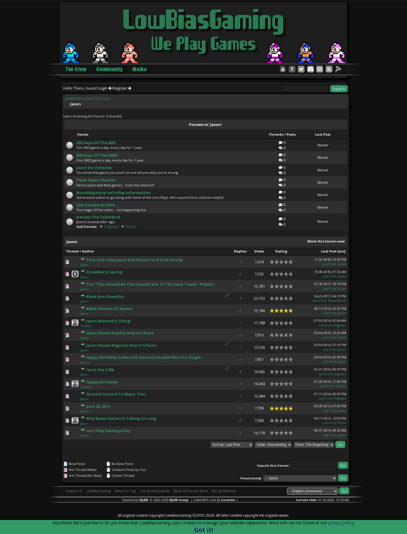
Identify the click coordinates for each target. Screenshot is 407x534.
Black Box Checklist (105, 296)
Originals (111, 226)
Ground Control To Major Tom (116, 394)
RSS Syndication (223, 490)
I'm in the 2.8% (100, 369)
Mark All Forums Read (190, 490)
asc (341, 251)
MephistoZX (337, 300)
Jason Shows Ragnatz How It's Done (121, 345)
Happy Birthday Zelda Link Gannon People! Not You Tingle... (145, 357)
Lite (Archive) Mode (154, 490)
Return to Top (125, 490)
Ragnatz (340, 325)
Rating (281, 251)
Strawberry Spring (104, 271)
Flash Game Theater (96, 180)
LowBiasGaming (98, 490)
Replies (240, 251)
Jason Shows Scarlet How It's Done (120, 333)
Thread (72, 251)
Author (88, 251)
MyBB (143, 500)
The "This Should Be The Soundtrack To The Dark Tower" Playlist (150, 284)
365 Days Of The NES (96, 142)
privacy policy (341, 522)
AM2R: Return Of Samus (109, 308)
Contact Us (73, 490)
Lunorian (228, 500)
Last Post (329, 251)
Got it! (203, 530)
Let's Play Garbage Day (108, 430)
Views (259, 251)
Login (105, 88)
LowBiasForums (78, 98)
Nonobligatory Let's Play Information (113, 192)
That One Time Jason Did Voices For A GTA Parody (134, 259)
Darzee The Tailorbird (98, 217)
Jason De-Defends (94, 167)
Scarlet (85, 326)
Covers (130, 226)
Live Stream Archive (95, 205)
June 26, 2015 (98, 406)
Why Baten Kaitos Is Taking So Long (121, 418)
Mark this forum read (326, 241)
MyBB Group (179, 500)
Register (121, 88)
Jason (84, 264)
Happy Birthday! (102, 382)
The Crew (102, 98)
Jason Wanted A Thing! (108, 321)
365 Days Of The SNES (97, 155)
